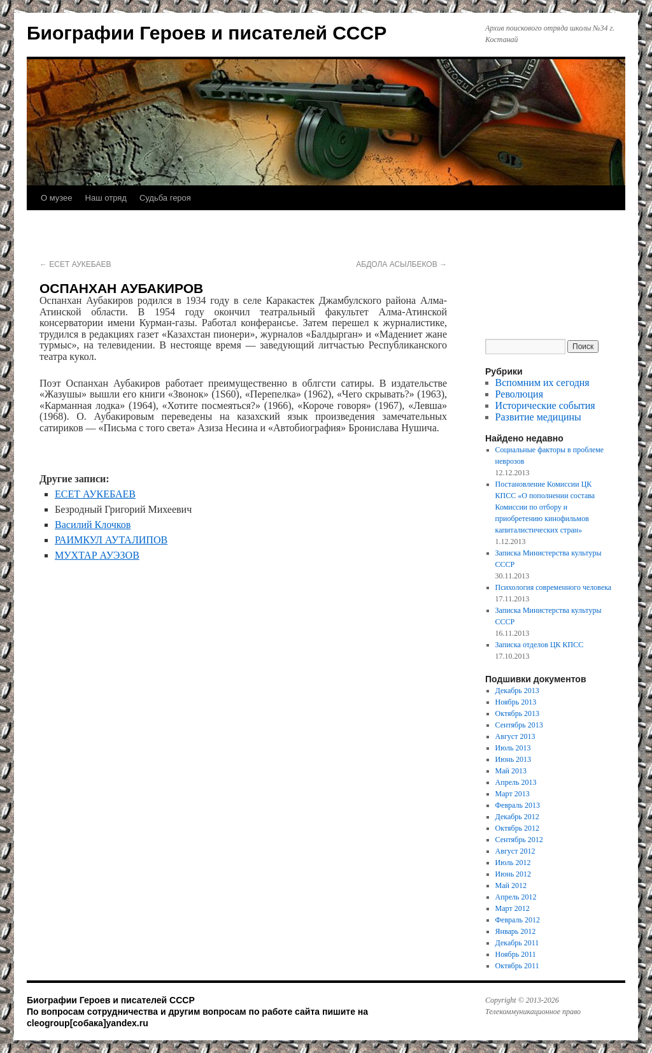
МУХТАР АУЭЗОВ (97, 555)
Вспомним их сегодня (542, 382)
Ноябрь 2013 (516, 702)
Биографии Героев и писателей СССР (206, 32)
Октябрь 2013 (517, 713)
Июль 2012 (513, 862)
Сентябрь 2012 (519, 839)
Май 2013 (511, 770)
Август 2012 (515, 851)
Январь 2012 (515, 931)
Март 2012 (512, 908)
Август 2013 (515, 736)
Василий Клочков (93, 524)
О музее (57, 198)
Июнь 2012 (513, 874)
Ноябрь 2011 (515, 954)
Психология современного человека (553, 587)
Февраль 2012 (517, 919)
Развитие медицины (538, 417)
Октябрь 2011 (517, 965)
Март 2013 (512, 793)
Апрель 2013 (516, 782)
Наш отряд (106, 198)
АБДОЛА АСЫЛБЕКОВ (401, 264)
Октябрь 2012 (517, 828)
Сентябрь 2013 (519, 724)
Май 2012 (511, 885)
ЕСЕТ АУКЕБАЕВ (75, 264)
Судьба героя (165, 198)
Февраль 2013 (517, 805)
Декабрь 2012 (517, 816)
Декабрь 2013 (517, 690)
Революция (519, 394)
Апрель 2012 (516, 896)
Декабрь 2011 (517, 942)
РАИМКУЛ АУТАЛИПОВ (111, 539)
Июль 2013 (513, 747)
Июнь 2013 (513, 759)
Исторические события (545, 405)
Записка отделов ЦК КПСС (539, 644)
